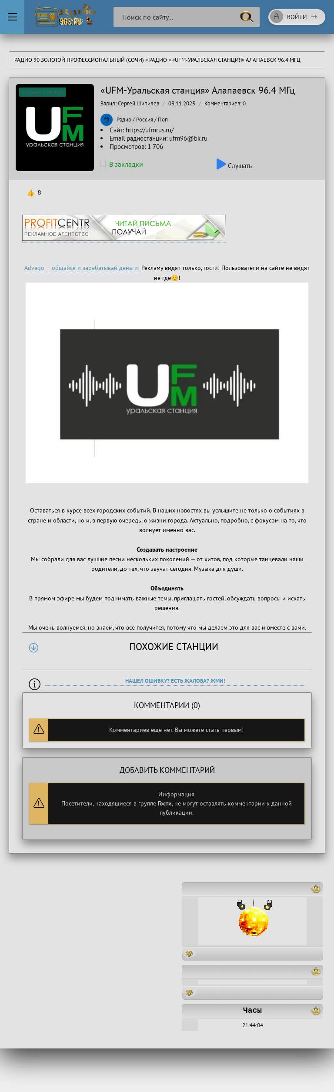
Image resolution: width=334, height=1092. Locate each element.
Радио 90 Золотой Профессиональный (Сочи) (79, 60)
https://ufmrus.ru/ (150, 130)
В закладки (121, 164)
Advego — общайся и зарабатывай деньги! (82, 268)
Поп (163, 119)
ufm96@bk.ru (188, 138)
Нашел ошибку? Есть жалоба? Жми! (175, 680)
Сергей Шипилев (138, 103)
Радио (158, 60)
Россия (144, 119)
